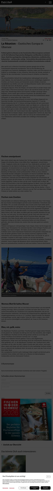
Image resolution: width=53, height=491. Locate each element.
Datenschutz (5, 488)
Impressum (11, 488)
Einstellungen (23, 487)
